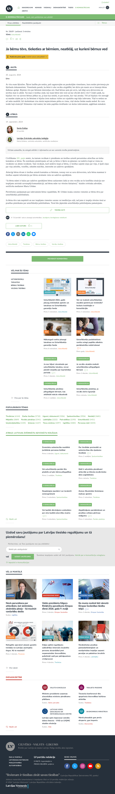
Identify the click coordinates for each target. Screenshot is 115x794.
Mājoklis (12, 420)
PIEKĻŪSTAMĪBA (15, 763)
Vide (49, 727)
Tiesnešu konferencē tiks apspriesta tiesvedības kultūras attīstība (92, 696)
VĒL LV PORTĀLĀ (14, 572)
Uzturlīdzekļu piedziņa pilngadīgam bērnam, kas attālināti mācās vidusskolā (55, 391)
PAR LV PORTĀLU (15, 757)
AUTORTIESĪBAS (15, 765)
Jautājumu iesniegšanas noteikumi (55, 217)
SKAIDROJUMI (27, 7)
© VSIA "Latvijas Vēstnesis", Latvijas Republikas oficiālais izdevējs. (34, 782)
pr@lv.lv (51, 764)
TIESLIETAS (15, 282)
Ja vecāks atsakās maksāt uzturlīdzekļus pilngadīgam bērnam (88, 367)
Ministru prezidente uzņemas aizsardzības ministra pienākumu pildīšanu (56, 696)
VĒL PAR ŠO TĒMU (20, 271)
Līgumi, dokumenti (54, 416)
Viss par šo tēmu (21, 398)
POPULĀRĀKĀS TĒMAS (17, 407)
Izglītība (69, 423)
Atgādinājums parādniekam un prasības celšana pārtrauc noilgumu (92, 513)
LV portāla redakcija (44, 757)
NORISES (38, 7)
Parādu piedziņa (31, 420)
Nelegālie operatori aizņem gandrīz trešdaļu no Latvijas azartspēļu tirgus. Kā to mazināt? (21, 647)
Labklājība (50, 420)
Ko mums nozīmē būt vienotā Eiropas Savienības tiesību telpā (93, 606)
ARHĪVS (25, 11)
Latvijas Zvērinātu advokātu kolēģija (32, 138)
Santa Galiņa (22, 128)
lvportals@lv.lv (46, 761)
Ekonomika (89, 724)
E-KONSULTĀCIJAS (82, 7)
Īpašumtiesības (76, 416)
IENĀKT (106, 2)
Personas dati (86, 423)
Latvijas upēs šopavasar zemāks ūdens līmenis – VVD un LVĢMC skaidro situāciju (56, 720)
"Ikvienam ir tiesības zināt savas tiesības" (33, 775)
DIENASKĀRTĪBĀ (59, 7)
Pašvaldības (68, 420)
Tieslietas (26, 244)
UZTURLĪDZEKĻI (17, 279)
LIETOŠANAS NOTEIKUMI (18, 760)
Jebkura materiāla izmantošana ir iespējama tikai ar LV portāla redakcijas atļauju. (40, 779)
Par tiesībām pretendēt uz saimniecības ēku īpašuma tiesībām (90, 450)
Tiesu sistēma (52, 423)
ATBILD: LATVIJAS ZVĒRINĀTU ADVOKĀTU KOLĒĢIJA (32, 433)
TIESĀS (70, 7)
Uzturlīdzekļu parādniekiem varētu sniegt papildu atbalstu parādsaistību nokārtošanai (89, 342)
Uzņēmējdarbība (16, 423)
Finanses (21, 654)
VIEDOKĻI (47, 7)
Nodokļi (94, 416)
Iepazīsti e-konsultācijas (19, 562)
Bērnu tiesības (41, 244)
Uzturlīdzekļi (15, 34)
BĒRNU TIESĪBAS (17, 285)
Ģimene (34, 423)
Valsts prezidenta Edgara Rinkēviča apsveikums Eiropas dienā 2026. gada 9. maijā (57, 606)
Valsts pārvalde (53, 703)
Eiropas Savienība (61, 612)
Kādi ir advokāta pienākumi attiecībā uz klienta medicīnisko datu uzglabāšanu (92, 472)
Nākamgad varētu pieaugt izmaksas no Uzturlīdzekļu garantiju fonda (55, 342)
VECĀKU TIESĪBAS (18, 288)
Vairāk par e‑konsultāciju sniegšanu (90, 555)
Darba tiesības (31, 416)
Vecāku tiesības (57, 244)
